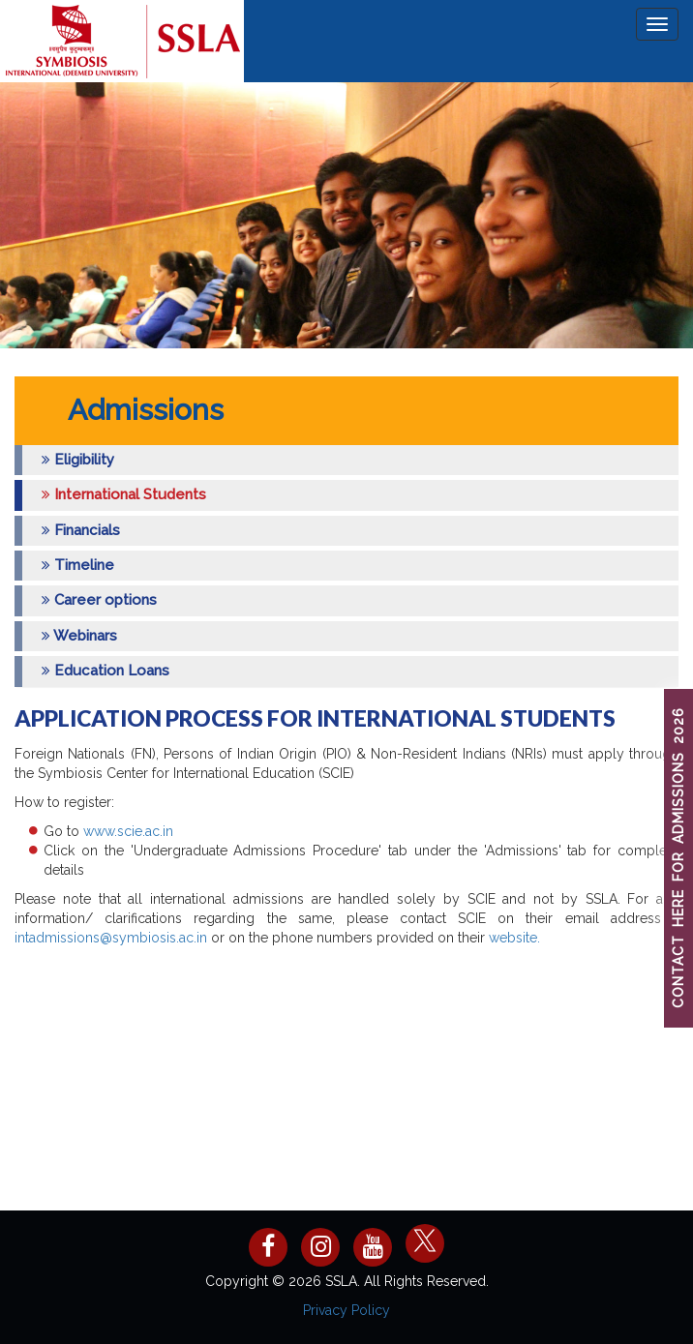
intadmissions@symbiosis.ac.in (111, 937)
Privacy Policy (346, 1310)
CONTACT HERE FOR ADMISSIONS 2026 (678, 858)
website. (514, 937)
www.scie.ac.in (126, 831)
